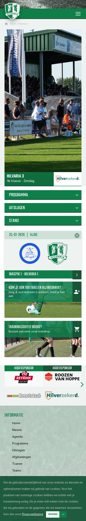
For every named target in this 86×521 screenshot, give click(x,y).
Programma (20, 443)
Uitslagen (18, 450)
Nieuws (17, 430)
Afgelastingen (21, 457)
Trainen (17, 464)
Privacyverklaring (32, 514)
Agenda (17, 437)
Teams (16, 470)
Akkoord (57, 514)
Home (16, 423)
